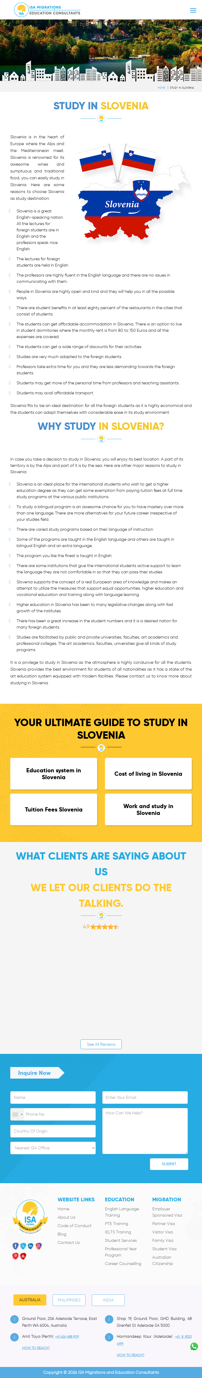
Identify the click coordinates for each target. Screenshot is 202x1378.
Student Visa (164, 1248)
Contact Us (69, 1242)
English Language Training (122, 1212)
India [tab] (108, 1300)
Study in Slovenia (182, 87)
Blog (62, 1234)
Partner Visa (163, 1223)
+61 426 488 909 (67, 1337)
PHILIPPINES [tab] (69, 1300)
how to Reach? (36, 1348)
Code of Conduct (75, 1225)
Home (161, 87)
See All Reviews (101, 1044)
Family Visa (162, 1240)
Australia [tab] (30, 1299)
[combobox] (17, 1114)
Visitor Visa (162, 1231)
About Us (66, 1217)
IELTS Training (118, 1231)
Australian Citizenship (162, 1260)
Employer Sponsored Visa (167, 1212)
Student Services (121, 1240)
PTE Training (116, 1223)
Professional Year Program (121, 1252)
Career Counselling (123, 1263)
